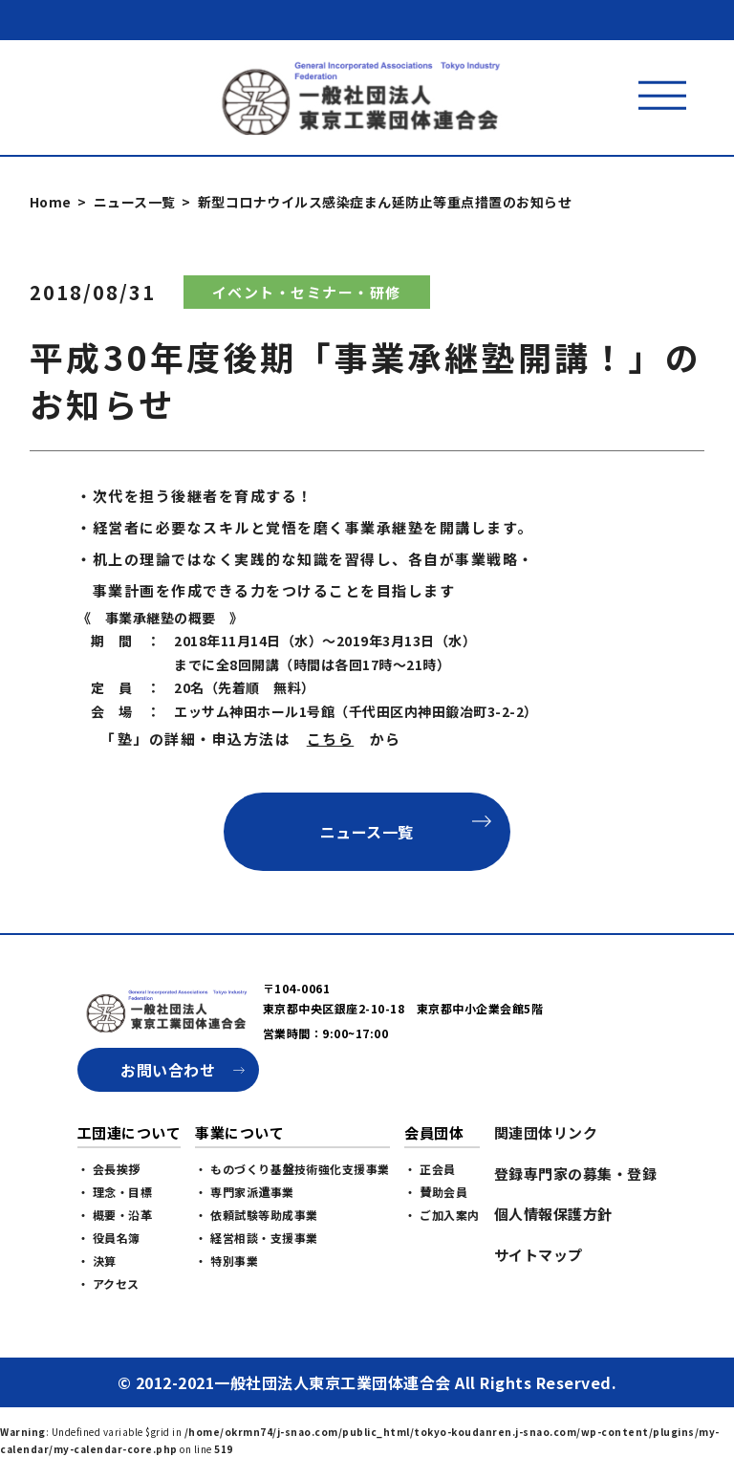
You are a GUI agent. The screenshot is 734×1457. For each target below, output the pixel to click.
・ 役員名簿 (108, 1286)
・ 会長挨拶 (108, 1217)
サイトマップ (538, 1304)
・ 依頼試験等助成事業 (256, 1263)
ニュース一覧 (135, 201)
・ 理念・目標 (115, 1240)
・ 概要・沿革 (115, 1263)
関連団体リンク (546, 1181)
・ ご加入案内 (442, 1263)
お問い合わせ (167, 1118)
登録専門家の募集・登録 (576, 1222)
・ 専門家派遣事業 (244, 1240)
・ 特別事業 (226, 1309)
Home (51, 201)
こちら (331, 738)
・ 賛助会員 (435, 1240)
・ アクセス (108, 1332)
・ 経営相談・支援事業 (256, 1286)
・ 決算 (97, 1309)
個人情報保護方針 (553, 1262)
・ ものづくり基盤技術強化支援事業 (292, 1217)
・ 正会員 (430, 1217)
